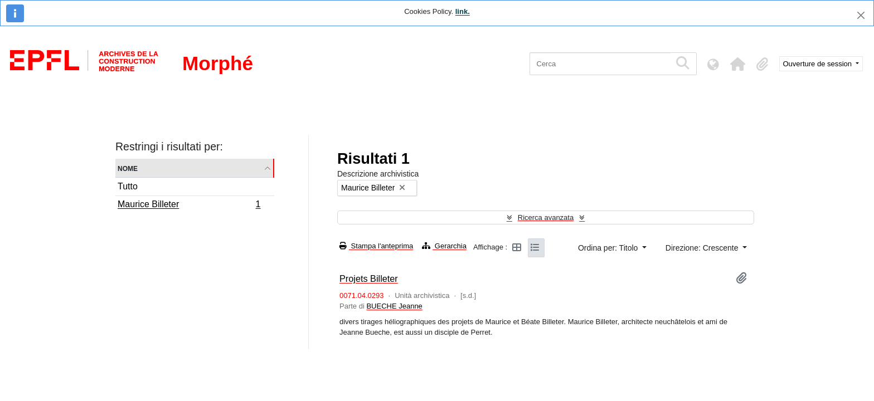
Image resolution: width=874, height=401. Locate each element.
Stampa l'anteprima (376, 246)
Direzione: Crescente (703, 247)
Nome (128, 168)
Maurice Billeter (189, 205)
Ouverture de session (818, 64)
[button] (738, 64)
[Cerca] (600, 63)
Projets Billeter (368, 278)
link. (462, 11)
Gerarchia (444, 246)
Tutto (128, 186)
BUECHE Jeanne (394, 306)
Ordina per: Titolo (609, 247)
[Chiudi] (860, 15)
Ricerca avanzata (546, 217)
